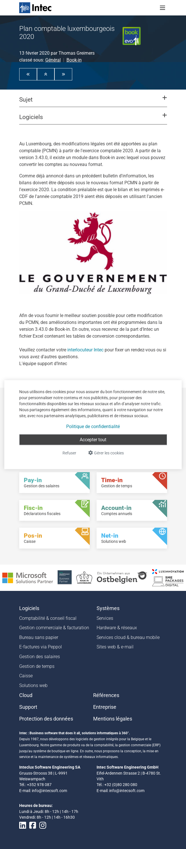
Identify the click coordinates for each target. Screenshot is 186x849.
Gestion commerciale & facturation (54, 627)
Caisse (26, 675)
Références (106, 695)
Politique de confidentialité (93, 426)
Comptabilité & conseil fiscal (48, 618)
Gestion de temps (36, 666)
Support (28, 707)
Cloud (25, 695)
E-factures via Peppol (40, 647)
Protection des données (46, 719)
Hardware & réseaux (117, 627)
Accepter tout (93, 439)
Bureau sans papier (38, 637)
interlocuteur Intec (85, 350)
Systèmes (108, 608)
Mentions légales (112, 719)
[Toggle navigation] (162, 7)
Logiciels (29, 608)
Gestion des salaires (39, 656)
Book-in (74, 60)
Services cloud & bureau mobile (128, 637)
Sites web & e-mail (115, 647)
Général (53, 60)
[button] (28, 74)
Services (105, 618)
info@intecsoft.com (49, 790)
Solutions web (33, 685)
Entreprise (104, 707)
